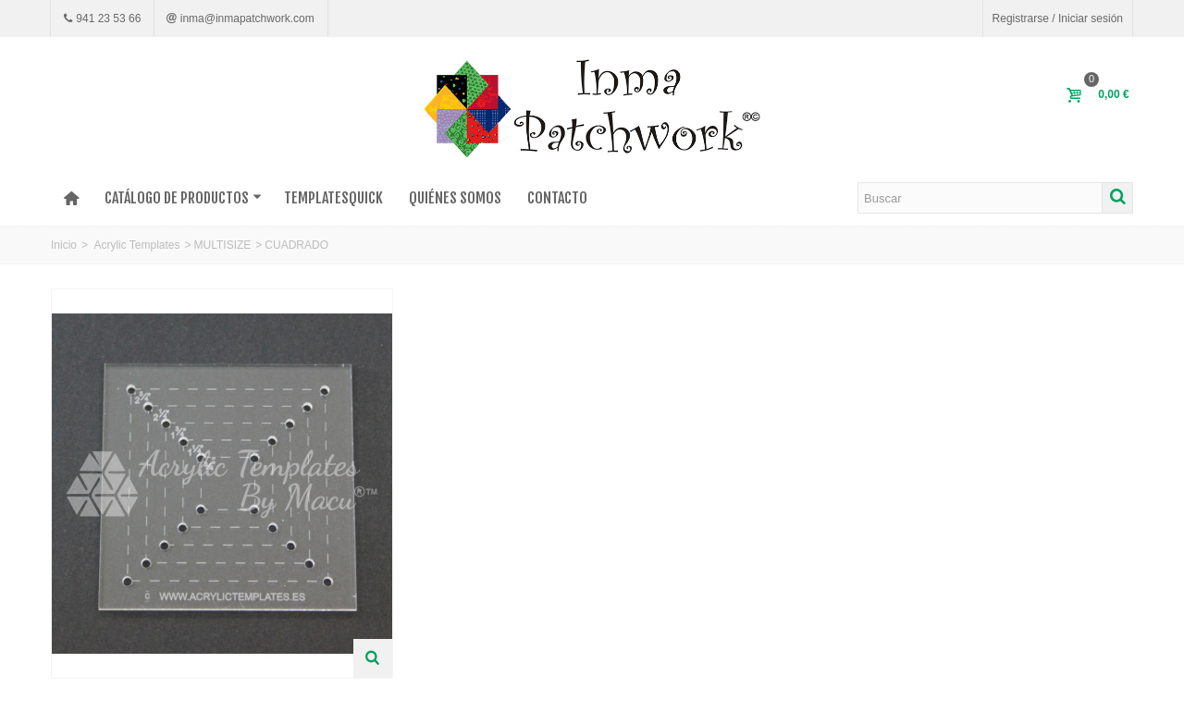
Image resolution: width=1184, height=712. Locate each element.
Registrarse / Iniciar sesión (1058, 18)
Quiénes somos (455, 198)
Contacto (557, 198)
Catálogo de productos (183, 198)
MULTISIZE (223, 245)
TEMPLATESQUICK (333, 198)
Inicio (64, 245)
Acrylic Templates (136, 245)
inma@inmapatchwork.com (245, 18)
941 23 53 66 (107, 18)
